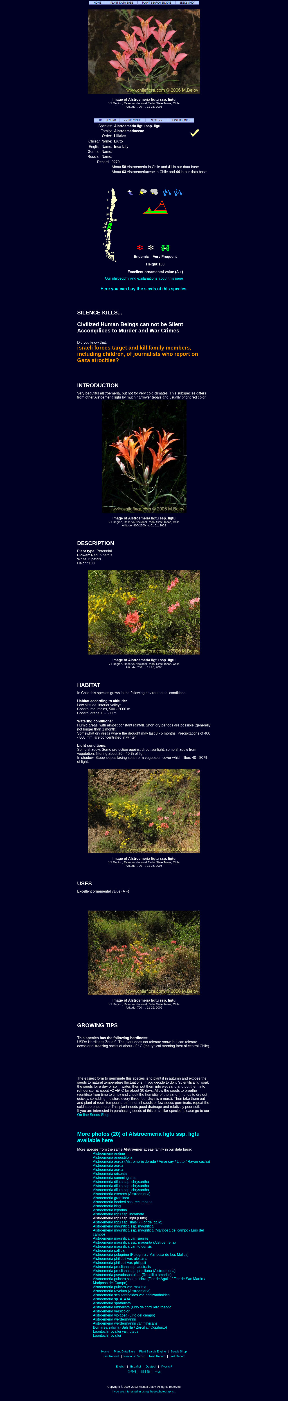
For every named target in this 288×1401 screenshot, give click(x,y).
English (121, 1366)
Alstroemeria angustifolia (112, 1157)
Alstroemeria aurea (108, 1165)
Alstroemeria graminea (111, 1198)
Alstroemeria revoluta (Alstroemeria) (122, 1291)
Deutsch (151, 1366)
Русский (166, 1366)
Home (105, 1351)
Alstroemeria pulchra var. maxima (119, 1287)
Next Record (157, 1356)
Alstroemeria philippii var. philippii (119, 1263)
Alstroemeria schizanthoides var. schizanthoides (131, 1295)
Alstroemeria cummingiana (114, 1178)
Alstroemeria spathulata (112, 1303)
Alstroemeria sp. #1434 (111, 1299)
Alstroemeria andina (109, 1153)
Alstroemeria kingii (107, 1206)
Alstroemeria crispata (110, 1174)
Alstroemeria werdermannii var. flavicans (125, 1323)
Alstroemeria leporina (110, 1210)
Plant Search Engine (152, 1351)
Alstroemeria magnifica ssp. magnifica (123, 1226)
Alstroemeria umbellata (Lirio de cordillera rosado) (133, 1307)
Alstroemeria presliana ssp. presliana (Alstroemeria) (134, 1271)
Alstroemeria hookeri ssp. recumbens (122, 1202)
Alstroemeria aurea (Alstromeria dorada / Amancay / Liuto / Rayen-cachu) (151, 1161)
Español (135, 1366)
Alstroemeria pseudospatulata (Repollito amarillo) (132, 1275)
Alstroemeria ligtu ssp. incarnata (118, 1214)
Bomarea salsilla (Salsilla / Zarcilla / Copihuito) (130, 1327)
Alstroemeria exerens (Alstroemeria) (122, 1194)
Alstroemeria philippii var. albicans (120, 1259)
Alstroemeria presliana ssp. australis (122, 1267)
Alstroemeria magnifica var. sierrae (120, 1238)
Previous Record (134, 1356)
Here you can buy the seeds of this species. (144, 288)
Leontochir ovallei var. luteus (115, 1331)
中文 (158, 1371)
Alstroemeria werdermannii (114, 1319)
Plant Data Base (124, 1351)
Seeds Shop (179, 1351)
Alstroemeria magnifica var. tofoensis (122, 1246)
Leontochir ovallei (107, 1335)
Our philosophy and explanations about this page (144, 278)
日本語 (145, 1371)
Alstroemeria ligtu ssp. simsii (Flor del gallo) (127, 1222)
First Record (111, 1356)
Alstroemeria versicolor (111, 1311)
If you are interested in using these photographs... (144, 1391)
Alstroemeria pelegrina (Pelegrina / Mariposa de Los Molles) (141, 1254)
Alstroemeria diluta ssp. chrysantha (121, 1182)
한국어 (131, 1371)
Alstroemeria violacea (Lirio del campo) (124, 1315)
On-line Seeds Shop (93, 1115)
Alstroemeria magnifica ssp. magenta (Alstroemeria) (134, 1242)
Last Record (177, 1356)
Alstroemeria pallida (109, 1250)
